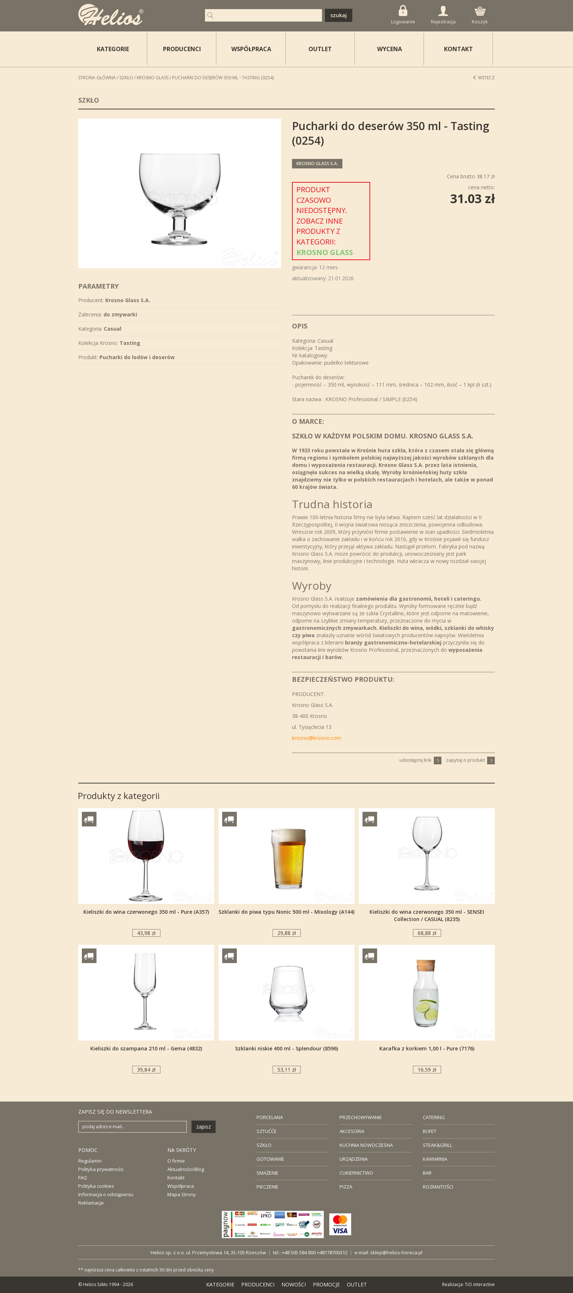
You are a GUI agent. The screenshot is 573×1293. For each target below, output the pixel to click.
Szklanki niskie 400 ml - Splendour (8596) (286, 1048)
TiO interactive (480, 1284)
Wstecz (484, 78)
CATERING (434, 1117)
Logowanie (403, 15)
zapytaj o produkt (470, 760)
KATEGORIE (220, 1284)
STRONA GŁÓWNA (97, 78)
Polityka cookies (96, 1186)
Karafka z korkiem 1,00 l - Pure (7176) (426, 1048)
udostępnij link (420, 760)
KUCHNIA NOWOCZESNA (366, 1145)
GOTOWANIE (270, 1159)
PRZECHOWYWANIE (360, 1117)
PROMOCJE (326, 1284)
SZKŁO (264, 1145)
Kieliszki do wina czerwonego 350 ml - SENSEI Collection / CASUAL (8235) (426, 915)
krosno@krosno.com (316, 737)
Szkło (126, 78)
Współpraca (180, 1186)
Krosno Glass (152, 78)
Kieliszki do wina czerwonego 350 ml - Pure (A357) (146, 911)
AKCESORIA (351, 1131)
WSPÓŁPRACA (251, 49)
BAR (427, 1173)
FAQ (82, 1177)
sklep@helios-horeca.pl (396, 1252)
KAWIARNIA (435, 1159)
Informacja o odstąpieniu (105, 1194)
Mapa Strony (181, 1194)
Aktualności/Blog (185, 1169)
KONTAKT (458, 49)
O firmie (176, 1160)
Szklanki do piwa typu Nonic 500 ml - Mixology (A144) (286, 911)
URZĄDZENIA (353, 1159)
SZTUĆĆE (267, 1131)
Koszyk (480, 16)
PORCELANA (270, 1117)
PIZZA (345, 1186)
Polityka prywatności (101, 1169)
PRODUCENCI (182, 49)
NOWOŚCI (293, 1284)
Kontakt (176, 1177)
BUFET (429, 1131)
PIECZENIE (267, 1186)
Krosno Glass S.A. (317, 163)
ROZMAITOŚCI (438, 1186)
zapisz (203, 1126)
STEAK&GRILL (437, 1145)
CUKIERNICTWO (356, 1173)
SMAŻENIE (267, 1173)
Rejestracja (443, 15)
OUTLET (320, 49)
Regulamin (90, 1160)
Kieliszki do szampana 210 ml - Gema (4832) (146, 1048)
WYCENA (389, 49)
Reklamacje (91, 1202)
